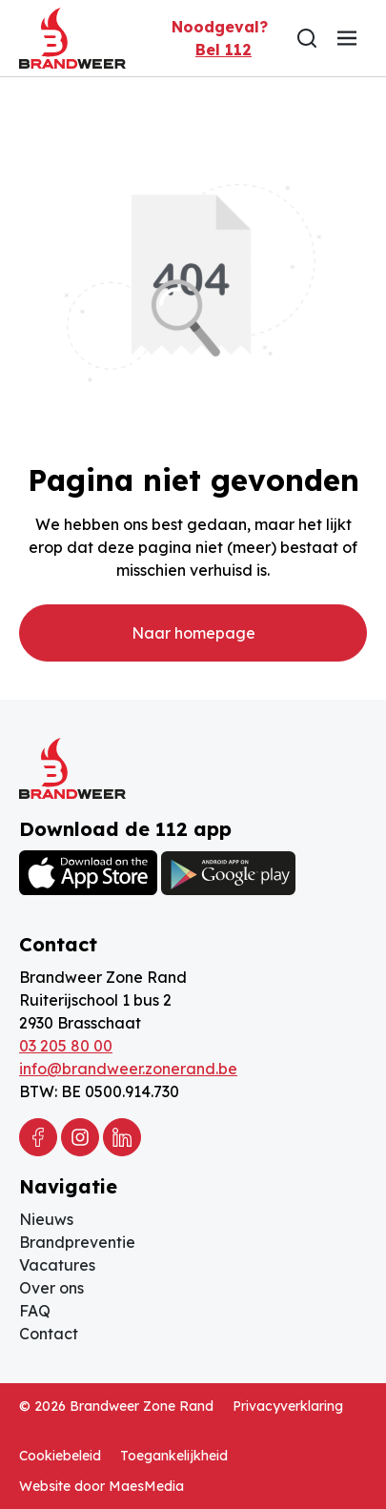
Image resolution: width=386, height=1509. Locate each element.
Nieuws (46, 1219)
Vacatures (57, 1264)
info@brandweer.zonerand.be (128, 1068)
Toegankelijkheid (174, 1455)
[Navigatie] (347, 38)
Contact (48, 1333)
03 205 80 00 (65, 1045)
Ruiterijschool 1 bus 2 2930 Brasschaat (95, 1011)
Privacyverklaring (288, 1406)
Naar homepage (193, 632)
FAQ (35, 1310)
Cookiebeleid (60, 1455)
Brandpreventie (77, 1242)
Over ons (51, 1287)
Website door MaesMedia (101, 1486)
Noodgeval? (220, 39)
